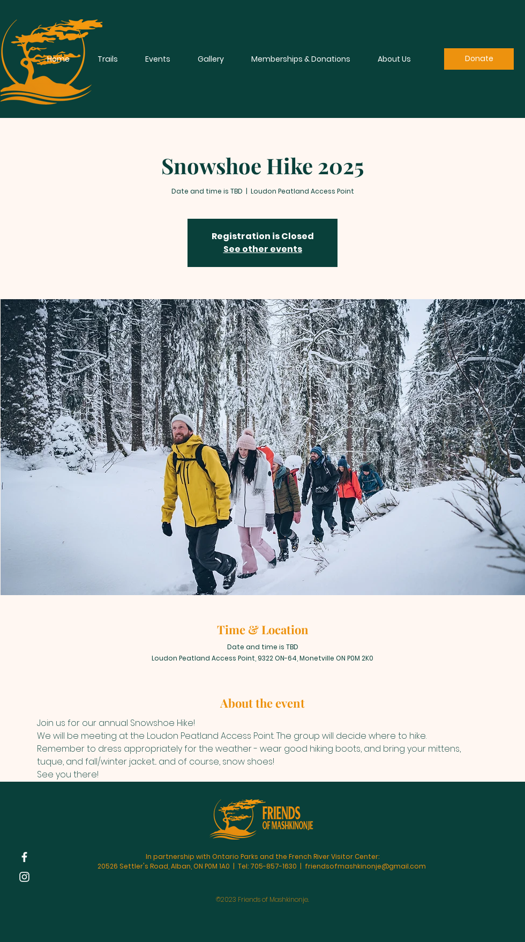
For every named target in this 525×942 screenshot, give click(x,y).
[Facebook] (24, 857)
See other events (262, 249)
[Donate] (479, 59)
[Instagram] (24, 877)
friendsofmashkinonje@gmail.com (365, 866)
